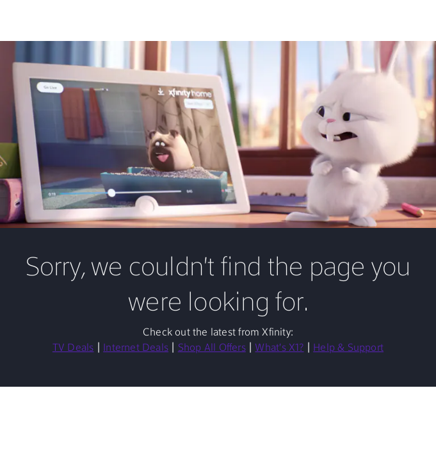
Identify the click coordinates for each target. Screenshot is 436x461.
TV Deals (73, 348)
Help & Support (348, 348)
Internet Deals (135, 348)
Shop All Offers (212, 348)
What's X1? (279, 348)
